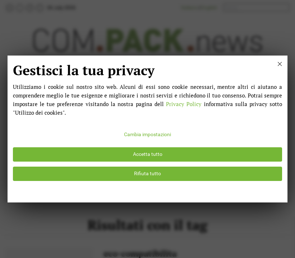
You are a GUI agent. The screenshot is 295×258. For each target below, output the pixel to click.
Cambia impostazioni (147, 135)
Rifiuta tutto (147, 174)
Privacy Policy (183, 104)
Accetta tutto (147, 154)
